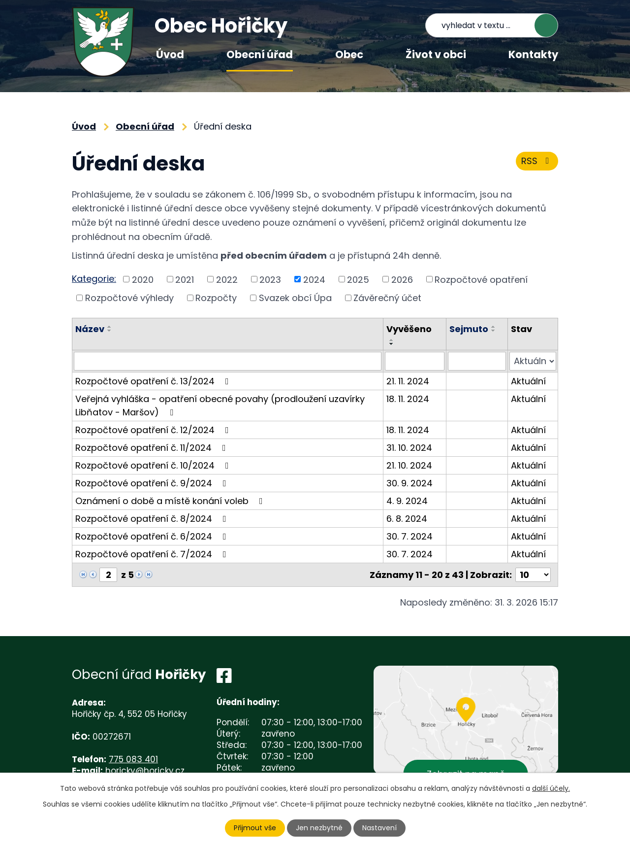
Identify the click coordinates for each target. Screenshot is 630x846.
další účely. (551, 788)
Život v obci (436, 54)
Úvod (170, 54)
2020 (143, 279)
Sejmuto (468, 329)
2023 (270, 279)
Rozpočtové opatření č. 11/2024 (152, 447)
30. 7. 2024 (409, 536)
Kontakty (533, 54)
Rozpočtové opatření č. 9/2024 (152, 483)
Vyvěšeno (409, 329)
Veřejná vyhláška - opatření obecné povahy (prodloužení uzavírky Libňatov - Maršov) (220, 405)
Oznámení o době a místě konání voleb (171, 501)
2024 (314, 279)
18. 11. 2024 (407, 399)
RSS (537, 161)
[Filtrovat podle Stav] (532, 361)
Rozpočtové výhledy (129, 298)
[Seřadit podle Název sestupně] (109, 331)
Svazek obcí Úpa (295, 298)
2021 (184, 279)
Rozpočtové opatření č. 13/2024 (154, 381)
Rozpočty (216, 298)
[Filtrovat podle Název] (227, 361)
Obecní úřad (259, 54)
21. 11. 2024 (407, 381)
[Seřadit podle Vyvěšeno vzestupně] (391, 340)
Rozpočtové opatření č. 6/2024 (152, 536)
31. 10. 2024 (409, 447)
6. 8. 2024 (406, 518)
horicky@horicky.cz (145, 771)
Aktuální (528, 381)
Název (89, 329)
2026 (402, 279)
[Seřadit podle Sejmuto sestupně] (493, 331)
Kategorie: (94, 278)
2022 (227, 279)
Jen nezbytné (319, 828)
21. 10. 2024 (409, 465)
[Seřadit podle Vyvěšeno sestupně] (391, 344)
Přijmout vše (255, 828)
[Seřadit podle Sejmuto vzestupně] (493, 327)
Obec (349, 54)
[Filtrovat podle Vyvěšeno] (414, 361)
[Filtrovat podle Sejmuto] (476, 361)
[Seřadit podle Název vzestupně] (109, 327)
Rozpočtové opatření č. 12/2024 (154, 430)
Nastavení (379, 828)
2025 (358, 279)
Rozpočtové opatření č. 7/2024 (152, 554)
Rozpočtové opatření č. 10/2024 (154, 465)
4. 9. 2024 (407, 501)
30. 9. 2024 (409, 483)
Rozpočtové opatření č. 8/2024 (152, 518)
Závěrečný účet (387, 298)
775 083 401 (133, 759)
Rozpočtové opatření (481, 279)
